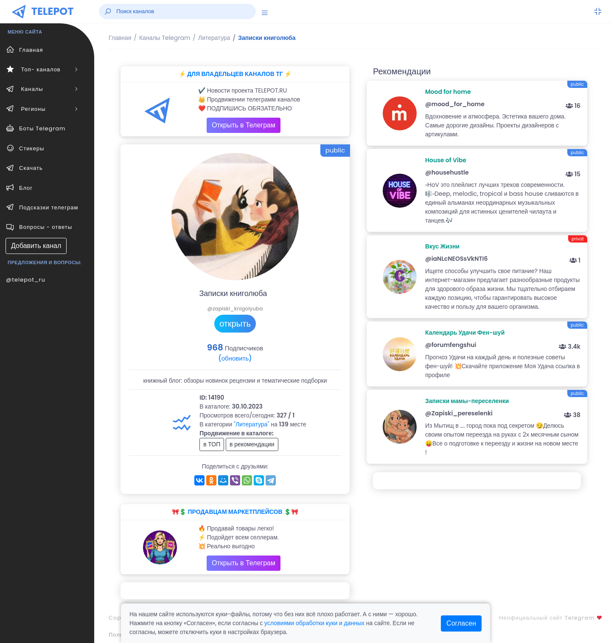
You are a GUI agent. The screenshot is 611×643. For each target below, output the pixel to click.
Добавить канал (36, 246)
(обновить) (235, 358)
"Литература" (251, 424)
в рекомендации (252, 444)
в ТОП (211, 444)
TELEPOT (52, 11)
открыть (235, 324)
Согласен (461, 623)
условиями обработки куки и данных (314, 623)
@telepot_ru (25, 280)
